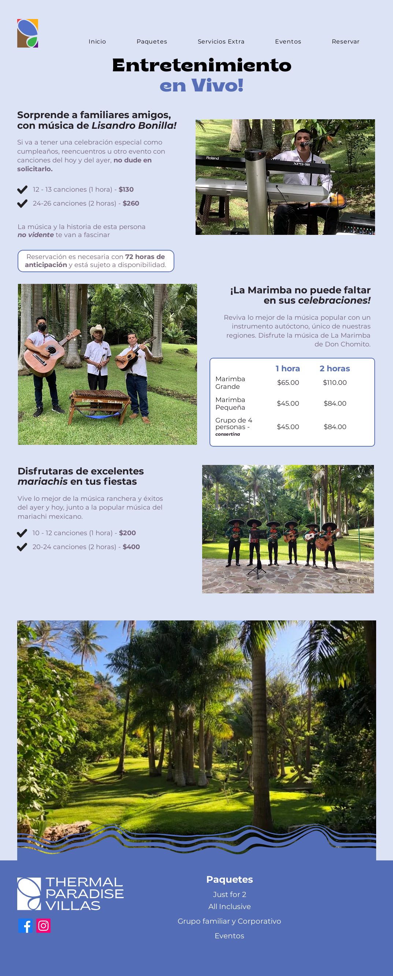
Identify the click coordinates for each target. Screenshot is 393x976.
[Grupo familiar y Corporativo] (229, 921)
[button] (230, 879)
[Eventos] (230, 935)
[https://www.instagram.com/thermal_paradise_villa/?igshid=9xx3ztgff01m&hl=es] (43, 926)
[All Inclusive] (230, 906)
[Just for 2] (230, 894)
